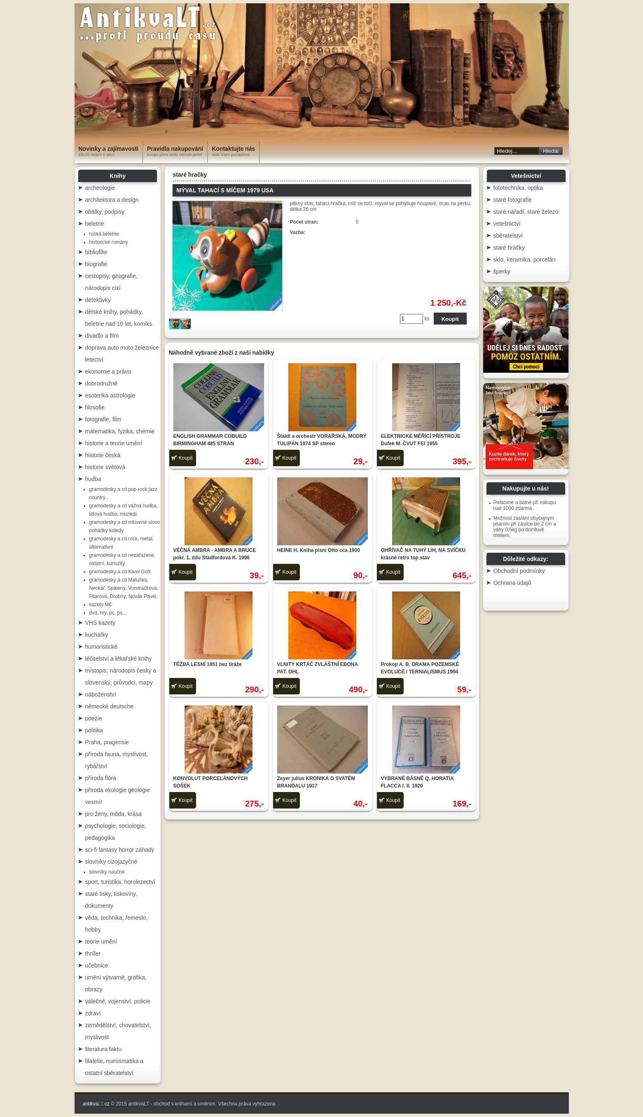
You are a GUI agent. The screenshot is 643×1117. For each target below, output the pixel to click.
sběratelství (508, 235)
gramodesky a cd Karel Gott (120, 572)
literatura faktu (103, 1049)
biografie (96, 264)
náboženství (101, 694)
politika (94, 730)
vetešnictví (507, 223)
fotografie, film (103, 419)
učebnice (96, 965)
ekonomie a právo (108, 371)
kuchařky (96, 634)
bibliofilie (96, 252)
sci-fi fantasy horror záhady (119, 849)
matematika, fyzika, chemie (120, 431)
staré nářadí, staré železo (526, 211)
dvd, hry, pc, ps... (107, 613)
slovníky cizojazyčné (111, 861)
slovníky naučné (107, 872)
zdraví (93, 1013)
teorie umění (101, 941)
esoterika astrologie (110, 395)
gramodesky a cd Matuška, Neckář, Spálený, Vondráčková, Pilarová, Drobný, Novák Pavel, (123, 588)
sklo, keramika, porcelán (524, 259)
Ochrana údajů (512, 583)
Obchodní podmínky (519, 571)
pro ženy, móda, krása (113, 814)
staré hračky (190, 174)
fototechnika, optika (518, 188)
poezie (93, 718)
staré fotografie (512, 199)
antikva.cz (96, 1104)
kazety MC (101, 605)
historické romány (108, 242)
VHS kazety (100, 622)
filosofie (95, 407)
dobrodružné (101, 383)
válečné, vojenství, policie (118, 1001)
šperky (501, 271)
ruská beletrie (104, 234)
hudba (93, 479)
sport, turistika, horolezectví (120, 882)
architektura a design (112, 199)
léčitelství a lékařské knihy (118, 658)
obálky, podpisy (104, 211)
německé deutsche (109, 706)
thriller (93, 953)
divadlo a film (102, 335)
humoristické (101, 646)
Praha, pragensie (107, 742)
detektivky (98, 300)
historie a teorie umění (114, 443)
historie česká (103, 455)
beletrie (94, 223)
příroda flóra (100, 778)
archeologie (100, 188)
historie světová (105, 467)
